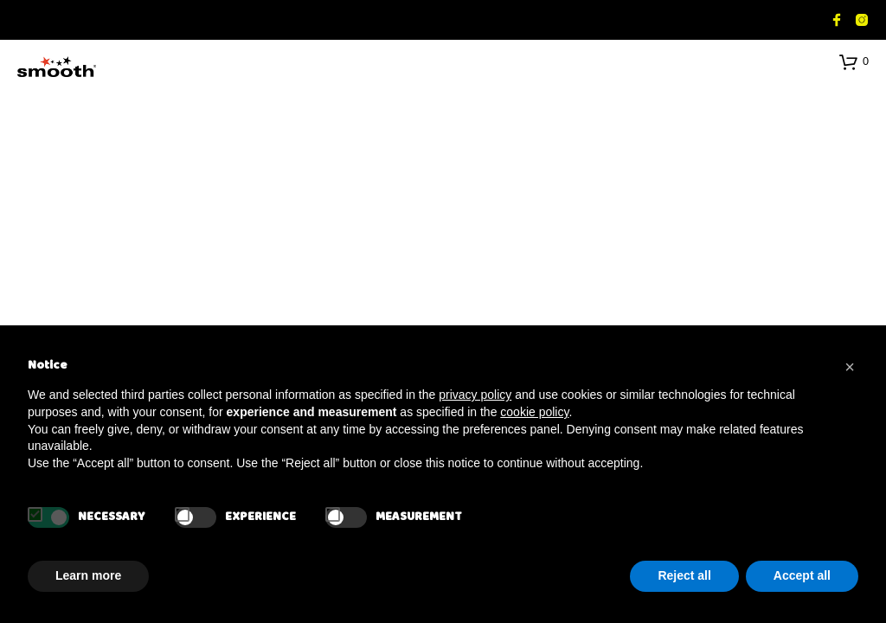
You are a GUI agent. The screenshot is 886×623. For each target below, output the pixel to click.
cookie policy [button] (534, 412)
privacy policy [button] (475, 394)
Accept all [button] (802, 575)
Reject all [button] (684, 575)
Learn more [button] (88, 575)
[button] (854, 61)
